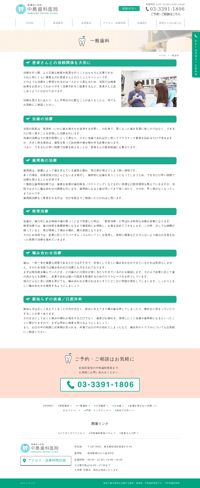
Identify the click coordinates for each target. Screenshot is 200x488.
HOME (30, 23)
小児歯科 (101, 405)
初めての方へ (124, 410)
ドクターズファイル (71, 433)
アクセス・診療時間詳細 (47, 460)
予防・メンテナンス (97, 410)
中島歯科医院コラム (102, 433)
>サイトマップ (27, 483)
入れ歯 (118, 405)
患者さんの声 (128, 433)
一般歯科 (83, 405)
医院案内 (65, 405)
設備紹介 (142, 23)
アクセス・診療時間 (114, 23)
